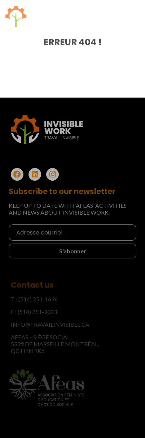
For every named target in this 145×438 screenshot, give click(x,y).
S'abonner (72, 250)
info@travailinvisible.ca (50, 324)
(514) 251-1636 (38, 299)
